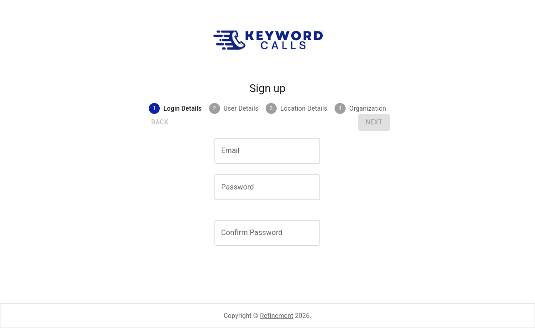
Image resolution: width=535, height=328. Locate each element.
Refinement (277, 315)
